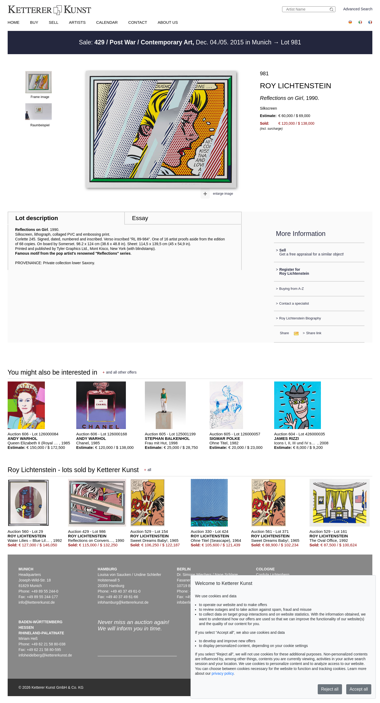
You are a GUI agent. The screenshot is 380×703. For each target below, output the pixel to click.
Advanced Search (358, 9)
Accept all (359, 689)
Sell (54, 22)
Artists (77, 22)
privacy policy (223, 673)
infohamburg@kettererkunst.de (123, 602)
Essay (140, 218)
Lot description (36, 218)
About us (168, 22)
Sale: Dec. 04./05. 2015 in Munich (176, 42)
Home (14, 22)
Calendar (107, 22)
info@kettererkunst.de (36, 602)
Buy (34, 22)
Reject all (330, 689)
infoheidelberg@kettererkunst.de (45, 655)
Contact (137, 22)
